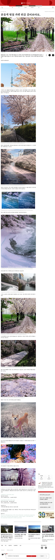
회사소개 (2, 550)
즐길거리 (25, 7)
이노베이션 (32, 7)
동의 (31, 556)
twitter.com (3, 52)
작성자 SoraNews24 (5, 60)
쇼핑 (38, 7)
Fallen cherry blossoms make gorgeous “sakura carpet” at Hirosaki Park (17, 516)
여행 (12, 7)
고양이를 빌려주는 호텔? (45, 507)
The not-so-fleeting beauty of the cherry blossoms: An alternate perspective (18, 515)
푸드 (18, 7)
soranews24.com (41, 488)
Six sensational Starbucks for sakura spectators (11, 517)
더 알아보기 (42, 556)
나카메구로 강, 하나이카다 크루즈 (7, 494)
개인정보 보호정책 (10, 550)
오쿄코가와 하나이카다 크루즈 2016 (8, 500)
